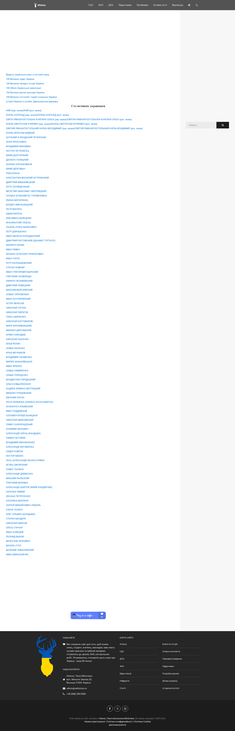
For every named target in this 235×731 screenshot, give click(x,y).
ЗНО (122, 666)
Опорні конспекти (171, 651)
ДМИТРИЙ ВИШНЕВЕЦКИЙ (20, 182)
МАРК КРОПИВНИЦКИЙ (19, 325)
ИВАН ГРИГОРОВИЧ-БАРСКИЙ (22, 272)
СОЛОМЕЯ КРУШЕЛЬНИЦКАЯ (22, 415)
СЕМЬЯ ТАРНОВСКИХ (17, 294)
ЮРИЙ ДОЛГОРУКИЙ (17, 155)
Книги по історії (169, 644)
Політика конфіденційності (119, 721)
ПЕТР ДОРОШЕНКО (16, 231)
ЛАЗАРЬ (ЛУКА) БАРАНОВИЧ (21, 227)
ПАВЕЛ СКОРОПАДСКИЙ (19, 424)
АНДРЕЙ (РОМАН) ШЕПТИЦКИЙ (23, 388)
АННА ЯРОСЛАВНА (16, 142)
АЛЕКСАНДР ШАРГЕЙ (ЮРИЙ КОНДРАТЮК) (29, 487)
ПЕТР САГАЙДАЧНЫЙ (17, 186)
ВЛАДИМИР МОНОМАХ (18, 146)
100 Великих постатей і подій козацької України (31, 97)
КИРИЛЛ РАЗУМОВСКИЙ (19, 281)
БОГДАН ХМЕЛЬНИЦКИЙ (19, 204)
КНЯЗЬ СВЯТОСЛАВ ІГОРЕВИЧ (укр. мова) (28, 124)
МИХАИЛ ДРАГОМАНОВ (18, 330)
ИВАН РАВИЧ (13, 249)
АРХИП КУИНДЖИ (16, 334)
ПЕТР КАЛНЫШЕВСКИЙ (19, 263)
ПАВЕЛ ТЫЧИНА (15, 469)
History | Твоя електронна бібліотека (116, 718)
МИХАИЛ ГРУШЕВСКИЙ (18, 393)
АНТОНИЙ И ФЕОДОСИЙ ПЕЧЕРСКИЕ (26, 137)
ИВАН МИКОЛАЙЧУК (17, 554)
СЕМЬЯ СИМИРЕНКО (17, 370)
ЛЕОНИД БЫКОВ (15, 536)
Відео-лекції (125, 673)
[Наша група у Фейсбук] (110, 709)
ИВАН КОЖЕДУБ (15, 532)
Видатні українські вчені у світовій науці (27, 74)
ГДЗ (122, 651)
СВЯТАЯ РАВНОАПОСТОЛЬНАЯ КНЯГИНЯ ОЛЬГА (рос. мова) (99, 119)
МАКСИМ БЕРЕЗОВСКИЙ (19, 290)
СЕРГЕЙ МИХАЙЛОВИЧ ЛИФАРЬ (23, 505)
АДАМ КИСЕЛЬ (14, 213)
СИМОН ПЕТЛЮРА (15, 438)
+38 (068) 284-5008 (76, 694)
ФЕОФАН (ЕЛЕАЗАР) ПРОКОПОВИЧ (24, 254)
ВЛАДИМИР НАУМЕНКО (19, 357)
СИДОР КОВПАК (14, 451)
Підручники (168, 666)
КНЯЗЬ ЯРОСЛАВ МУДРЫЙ (20, 133)
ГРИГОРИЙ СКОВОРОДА (18, 276)
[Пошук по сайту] (197, 5)
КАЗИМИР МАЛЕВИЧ (17, 429)
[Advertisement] (88, 46)
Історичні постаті (170, 688)
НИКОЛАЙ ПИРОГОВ (17, 312)
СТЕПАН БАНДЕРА (16, 518)
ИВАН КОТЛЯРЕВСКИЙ (18, 299)
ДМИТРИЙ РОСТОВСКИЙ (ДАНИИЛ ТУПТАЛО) (30, 240)
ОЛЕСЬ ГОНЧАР (14, 527)
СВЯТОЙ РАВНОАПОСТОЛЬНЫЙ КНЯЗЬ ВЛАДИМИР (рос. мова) (109, 128)
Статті (123, 688)
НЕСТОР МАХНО (14, 456)
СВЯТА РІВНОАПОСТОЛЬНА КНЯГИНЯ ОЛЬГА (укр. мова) (36, 119)
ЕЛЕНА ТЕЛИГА (14, 509)
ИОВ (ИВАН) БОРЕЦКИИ (18, 218)
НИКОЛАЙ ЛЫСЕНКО (17, 339)
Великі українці (169, 681)
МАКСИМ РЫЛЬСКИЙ (17, 478)
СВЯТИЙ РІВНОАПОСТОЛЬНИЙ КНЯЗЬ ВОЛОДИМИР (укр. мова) (40, 128)
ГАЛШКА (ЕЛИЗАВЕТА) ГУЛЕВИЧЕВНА (26, 195)
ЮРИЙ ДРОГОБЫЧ (15, 168)
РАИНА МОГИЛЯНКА (17, 200)
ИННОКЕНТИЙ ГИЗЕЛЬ (18, 222)
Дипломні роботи (117, 725)
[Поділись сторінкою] (189, 5)
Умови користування (94, 721)
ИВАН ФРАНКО (14, 366)
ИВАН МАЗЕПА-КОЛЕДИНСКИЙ (23, 236)
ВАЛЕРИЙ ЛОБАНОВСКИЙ (20, 550)
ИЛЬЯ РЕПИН (13, 343)
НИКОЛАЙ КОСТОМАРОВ (19, 321)
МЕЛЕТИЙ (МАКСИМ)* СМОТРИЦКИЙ (26, 191)
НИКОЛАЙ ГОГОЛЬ (16, 308)
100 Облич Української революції (23, 88)
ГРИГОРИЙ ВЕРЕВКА (17, 482)
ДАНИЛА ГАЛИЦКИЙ (17, 159)
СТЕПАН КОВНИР (15, 267)
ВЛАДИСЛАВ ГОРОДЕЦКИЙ (20, 379)
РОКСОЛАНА (13, 173)
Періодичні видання (172, 659)
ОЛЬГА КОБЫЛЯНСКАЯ (18, 384)
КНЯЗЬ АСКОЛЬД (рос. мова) (53, 115)
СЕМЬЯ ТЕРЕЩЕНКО (17, 375)
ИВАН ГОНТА (13, 258)
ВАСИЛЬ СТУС (13, 545)
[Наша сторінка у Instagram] (125, 709)
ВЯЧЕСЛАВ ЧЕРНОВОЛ (18, 541)
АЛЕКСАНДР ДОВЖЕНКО (19, 473)
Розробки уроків (170, 673)
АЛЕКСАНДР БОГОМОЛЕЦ (20, 447)
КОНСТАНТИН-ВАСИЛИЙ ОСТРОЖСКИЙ (27, 177)
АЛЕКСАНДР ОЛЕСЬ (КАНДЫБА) (23, 433)
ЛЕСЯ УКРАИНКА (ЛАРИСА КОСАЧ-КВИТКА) (29, 402)
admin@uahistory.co (77, 688)
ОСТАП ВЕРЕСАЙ (15, 303)
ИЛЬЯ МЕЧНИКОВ (15, 352)
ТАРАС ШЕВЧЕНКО (16, 316)
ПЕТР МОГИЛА (14, 209)
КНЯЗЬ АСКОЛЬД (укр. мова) (21, 115)
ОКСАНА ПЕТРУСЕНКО (18, 496)
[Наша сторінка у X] (117, 709)
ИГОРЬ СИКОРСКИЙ (16, 465)
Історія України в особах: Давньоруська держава (32, 101)
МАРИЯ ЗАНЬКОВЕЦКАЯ (19, 361)
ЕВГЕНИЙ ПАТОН (15, 397)
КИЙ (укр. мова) (14, 110)
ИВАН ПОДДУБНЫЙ (16, 411)
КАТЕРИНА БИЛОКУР (17, 500)
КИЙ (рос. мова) (32, 110)
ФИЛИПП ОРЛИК (15, 245)
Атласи (123, 644)
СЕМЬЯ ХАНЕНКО (15, 348)
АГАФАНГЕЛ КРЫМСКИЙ (19, 406)
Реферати (124, 681)
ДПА (122, 659)
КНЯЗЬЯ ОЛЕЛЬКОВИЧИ (19, 164)
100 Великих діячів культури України (25, 92)
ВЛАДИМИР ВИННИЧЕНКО (20, 442)
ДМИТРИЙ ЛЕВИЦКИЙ (18, 285)
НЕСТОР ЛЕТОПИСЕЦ (17, 151)
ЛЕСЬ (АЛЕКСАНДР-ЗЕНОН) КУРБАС (25, 460)
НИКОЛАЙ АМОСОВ (16, 523)
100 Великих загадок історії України (25, 83)
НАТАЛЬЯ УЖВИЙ (15, 491)
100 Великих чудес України (20, 79)
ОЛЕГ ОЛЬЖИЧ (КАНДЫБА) (20, 514)
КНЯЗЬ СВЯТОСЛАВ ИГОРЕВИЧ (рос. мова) (74, 124)
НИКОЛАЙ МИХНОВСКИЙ (19, 420)
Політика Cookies (142, 721)
